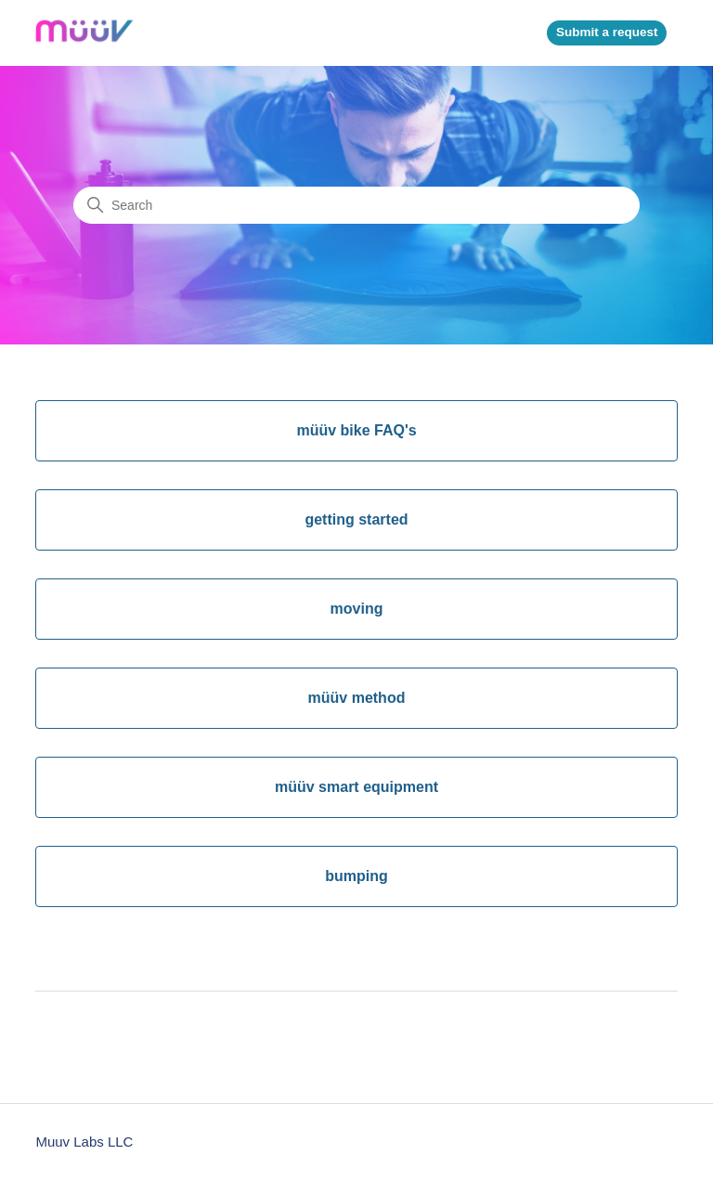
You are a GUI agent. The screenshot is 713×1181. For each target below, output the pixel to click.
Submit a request (607, 32)
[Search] (356, 205)
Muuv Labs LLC (84, 1141)
